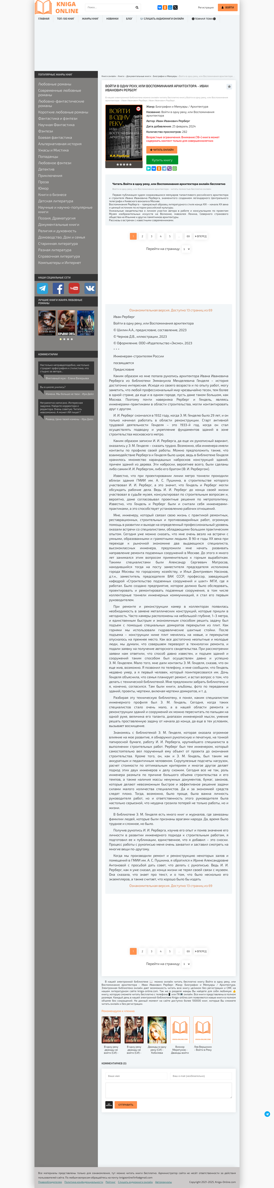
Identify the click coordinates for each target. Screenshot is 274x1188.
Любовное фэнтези (54, 162)
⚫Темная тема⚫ (204, 18)
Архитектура (199, 106)
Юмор (43, 188)
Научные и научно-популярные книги (65, 209)
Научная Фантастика (56, 124)
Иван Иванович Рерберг (173, 121)
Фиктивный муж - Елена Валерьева (67, 378)
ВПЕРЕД (201, 236)
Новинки (112, 18)
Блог (129, 18)
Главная (43, 18)
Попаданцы (48, 156)
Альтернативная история (60, 143)
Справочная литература (59, 256)
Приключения (50, 175)
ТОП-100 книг (65, 18)
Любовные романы (54, 84)
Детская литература (55, 201)
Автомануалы (163, 1182)
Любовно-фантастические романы (61, 103)
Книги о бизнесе (52, 194)
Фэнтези (45, 131)
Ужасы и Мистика (53, 150)
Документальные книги (58, 224)
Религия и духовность (57, 230)
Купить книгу (162, 160)
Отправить (125, 1104)
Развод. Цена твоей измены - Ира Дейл (69, 419)
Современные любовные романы (59, 92)
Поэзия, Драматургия (56, 218)
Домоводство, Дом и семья (61, 237)
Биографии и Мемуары (172, 106)
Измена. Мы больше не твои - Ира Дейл (70, 393)
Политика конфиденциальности (83, 1182)
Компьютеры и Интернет (59, 262)
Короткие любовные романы (63, 112)
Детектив (46, 169)
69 (188, 236)
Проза (43, 182)
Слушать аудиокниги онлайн (135, 1182)
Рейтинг (111, 1182)
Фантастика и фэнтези (57, 118)
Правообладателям (50, 1182)
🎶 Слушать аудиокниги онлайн (162, 18)
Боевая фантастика (55, 137)
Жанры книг (90, 18)
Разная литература (54, 249)
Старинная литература (58, 243)
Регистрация (206, 7)
